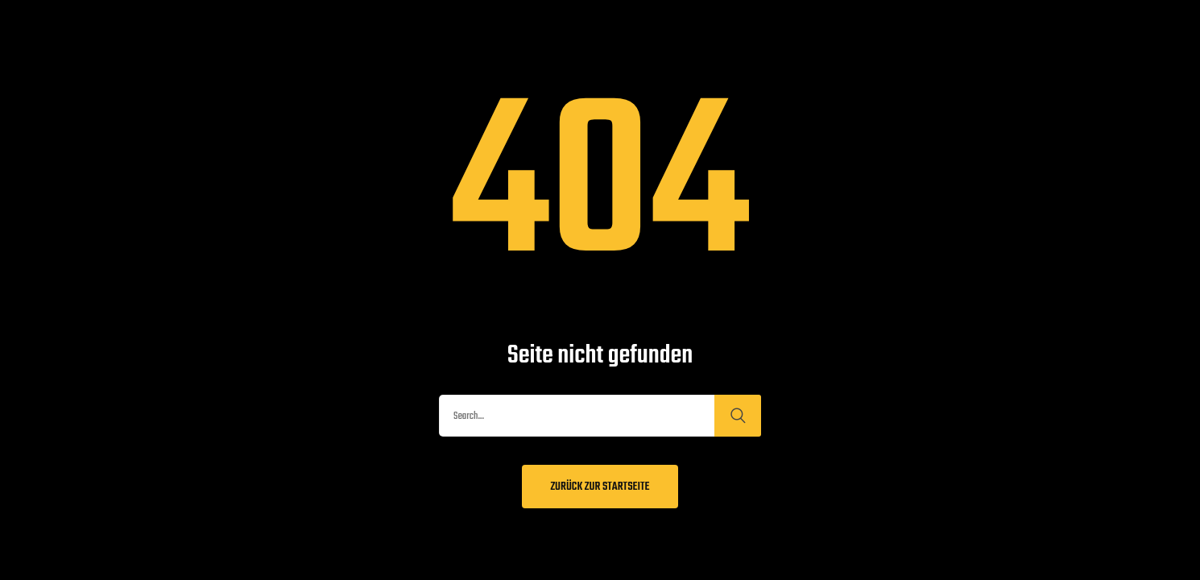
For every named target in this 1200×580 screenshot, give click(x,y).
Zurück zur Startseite (599, 487)
